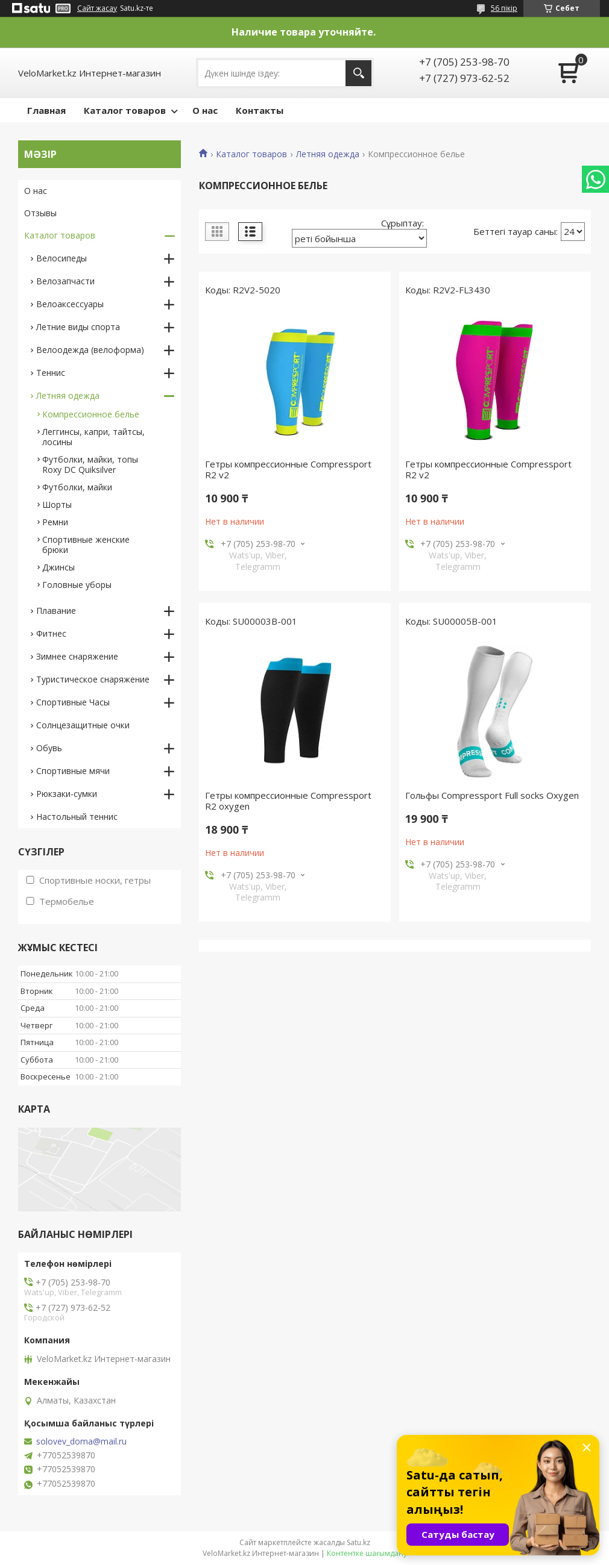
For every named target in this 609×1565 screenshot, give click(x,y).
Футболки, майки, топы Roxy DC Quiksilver (90, 464)
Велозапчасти (65, 281)
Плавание (56, 610)
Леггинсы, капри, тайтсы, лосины (93, 437)
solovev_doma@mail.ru (81, 1441)
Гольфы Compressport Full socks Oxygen (492, 795)
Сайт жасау (97, 8)
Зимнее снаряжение (77, 656)
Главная (46, 110)
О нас (205, 110)
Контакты (259, 110)
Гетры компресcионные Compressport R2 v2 (288, 469)
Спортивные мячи (73, 770)
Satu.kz (358, 1542)
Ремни (55, 522)
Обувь (49, 748)
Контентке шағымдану (367, 1553)
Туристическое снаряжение (93, 679)
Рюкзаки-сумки (66, 793)
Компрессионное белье (90, 414)
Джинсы (58, 567)
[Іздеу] (358, 73)
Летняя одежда (327, 154)
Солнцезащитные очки (83, 725)
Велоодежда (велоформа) (90, 349)
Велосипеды (61, 258)
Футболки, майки (77, 487)
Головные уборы (77, 584)
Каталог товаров (125, 110)
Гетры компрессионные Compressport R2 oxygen (288, 800)
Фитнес (51, 633)
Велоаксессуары (70, 304)
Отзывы (40, 213)
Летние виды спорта (78, 327)
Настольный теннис (77, 816)
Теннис (50, 372)
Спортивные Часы (73, 702)
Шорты (57, 504)
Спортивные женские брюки (86, 544)
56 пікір (504, 8)
